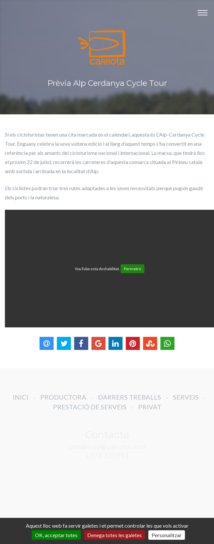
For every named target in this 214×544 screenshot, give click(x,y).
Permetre (132, 268)
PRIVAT (149, 410)
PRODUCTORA (63, 400)
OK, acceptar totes (56, 535)
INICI (20, 400)
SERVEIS (186, 400)
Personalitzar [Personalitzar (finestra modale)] (167, 535)
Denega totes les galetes (114, 535)
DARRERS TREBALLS (129, 400)
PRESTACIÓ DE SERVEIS (89, 410)
